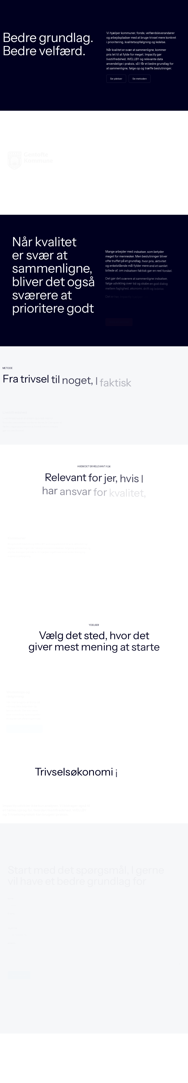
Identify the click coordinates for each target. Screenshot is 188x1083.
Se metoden (140, 78)
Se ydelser (116, 79)
